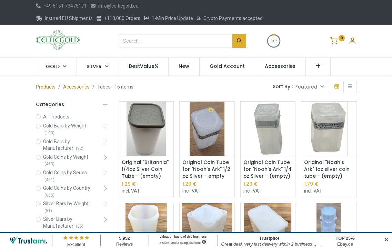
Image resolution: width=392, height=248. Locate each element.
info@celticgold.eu (115, 6)
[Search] (239, 41)
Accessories (76, 87)
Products (46, 87)
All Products (56, 117)
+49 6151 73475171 (61, 6)
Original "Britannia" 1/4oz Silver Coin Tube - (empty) (145, 169)
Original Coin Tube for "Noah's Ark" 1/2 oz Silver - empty (206, 169)
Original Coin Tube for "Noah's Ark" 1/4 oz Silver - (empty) (267, 169)
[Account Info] (352, 41)
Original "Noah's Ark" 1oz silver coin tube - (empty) (327, 169)
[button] (318, 66)
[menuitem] (144, 66)
